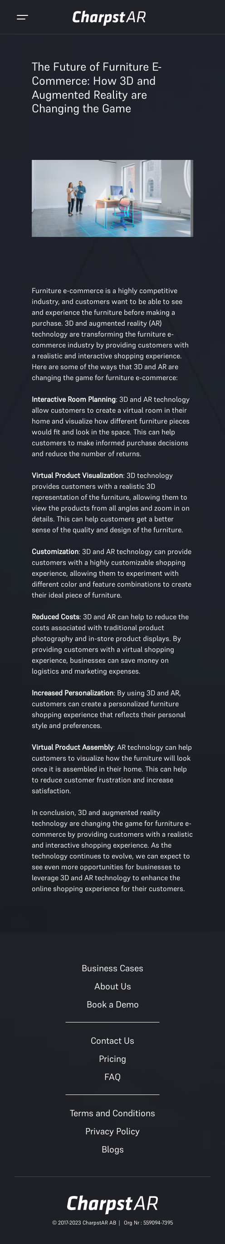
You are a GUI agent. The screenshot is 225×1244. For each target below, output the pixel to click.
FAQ (112, 1077)
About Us (112, 986)
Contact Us (112, 1040)
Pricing (112, 1059)
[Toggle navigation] (22, 18)
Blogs (113, 1149)
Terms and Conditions (112, 1113)
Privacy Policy (112, 1131)
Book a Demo (113, 1004)
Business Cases (112, 968)
